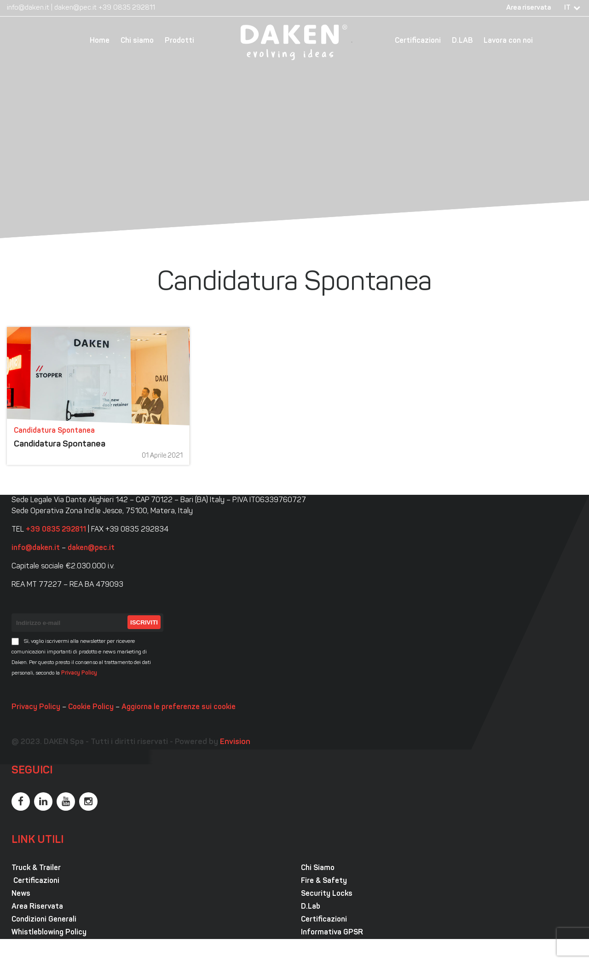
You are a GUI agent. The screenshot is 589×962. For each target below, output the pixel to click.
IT (567, 8)
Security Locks (326, 894)
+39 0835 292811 (126, 8)
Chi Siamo (318, 868)
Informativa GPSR (332, 932)
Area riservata (528, 8)
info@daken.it (28, 8)
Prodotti (179, 41)
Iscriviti (144, 622)
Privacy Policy (79, 673)
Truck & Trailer (36, 868)
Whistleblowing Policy (49, 932)
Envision (235, 742)
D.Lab (310, 906)
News (21, 894)
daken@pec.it (75, 8)
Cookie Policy (91, 707)
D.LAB (462, 41)
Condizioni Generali (44, 919)
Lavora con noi (508, 41)
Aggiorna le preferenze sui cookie (178, 707)
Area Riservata (37, 906)
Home (100, 41)
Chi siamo (137, 41)
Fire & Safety (324, 881)
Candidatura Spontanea (59, 444)
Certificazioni (418, 41)
